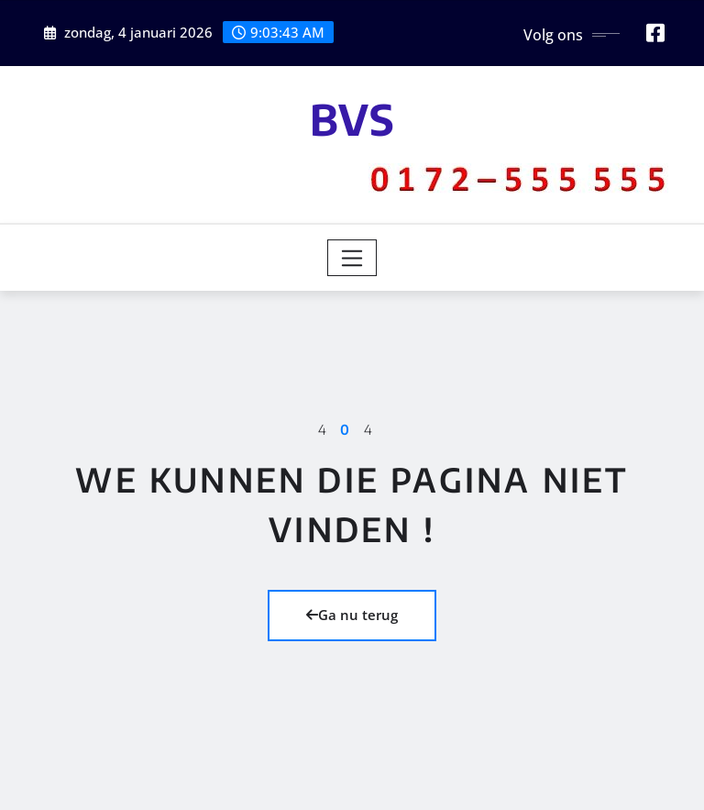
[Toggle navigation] (352, 257)
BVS (352, 119)
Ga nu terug (352, 614)
